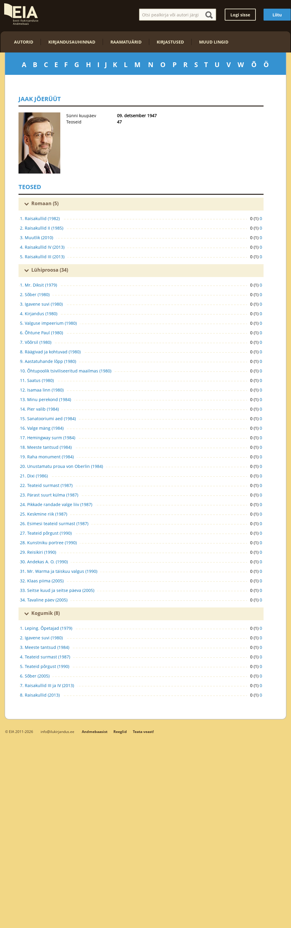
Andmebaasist (94, 731)
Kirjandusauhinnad (71, 42)
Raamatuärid (125, 42)
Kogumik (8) (45, 613)
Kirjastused (170, 42)
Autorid (23, 42)
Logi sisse (240, 15)
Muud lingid (213, 42)
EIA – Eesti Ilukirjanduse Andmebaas (21, 14)
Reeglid (120, 731)
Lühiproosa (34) (49, 270)
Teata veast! (143, 731)
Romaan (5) (44, 203)
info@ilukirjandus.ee (57, 731)
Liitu (277, 15)
